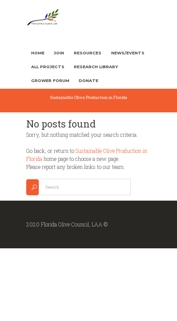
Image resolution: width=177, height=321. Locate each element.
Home (37, 52)
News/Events (128, 52)
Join (59, 52)
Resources (87, 52)
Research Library (96, 66)
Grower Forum (50, 80)
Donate (88, 80)
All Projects (47, 66)
